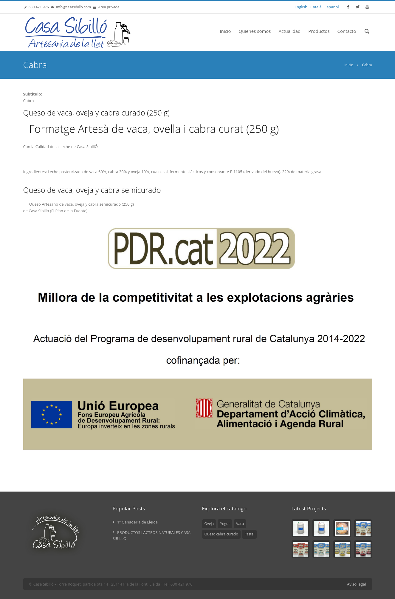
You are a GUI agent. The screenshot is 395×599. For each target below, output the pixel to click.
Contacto (346, 31)
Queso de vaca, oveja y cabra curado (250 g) (96, 112)
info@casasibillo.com (73, 7)
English (301, 7)
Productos (318, 31)
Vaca (240, 523)
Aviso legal (356, 584)
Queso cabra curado (221, 534)
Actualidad (289, 31)
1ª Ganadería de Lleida (135, 522)
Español (332, 7)
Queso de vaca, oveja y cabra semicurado (92, 190)
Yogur (225, 523)
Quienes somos (255, 31)
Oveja (209, 523)
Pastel (249, 534)
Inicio (225, 31)
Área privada (107, 7)
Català (316, 7)
